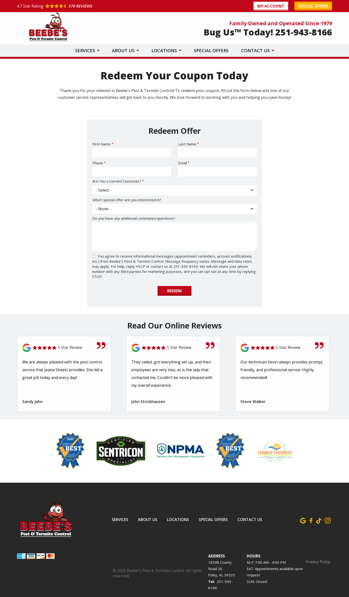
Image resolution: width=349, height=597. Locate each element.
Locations (164, 50)
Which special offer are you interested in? (126, 199)
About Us (124, 50)
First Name (101, 144)
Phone (97, 162)
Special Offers (211, 50)
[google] (303, 519)
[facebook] (310, 519)
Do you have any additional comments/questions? (133, 218)
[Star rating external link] (95, 6)
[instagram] (328, 519)
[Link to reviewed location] (173, 348)
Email (182, 162)
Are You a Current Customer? (116, 181)
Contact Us (256, 50)
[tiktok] (319, 519)
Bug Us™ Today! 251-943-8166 (268, 32)
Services (85, 50)
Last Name (187, 144)
